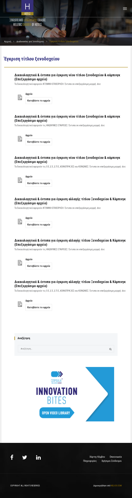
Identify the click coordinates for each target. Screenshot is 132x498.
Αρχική (7, 41)
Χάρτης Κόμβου (97, 456)
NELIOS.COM (116, 485)
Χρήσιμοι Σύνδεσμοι (112, 461)
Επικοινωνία (116, 456)
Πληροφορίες (90, 461)
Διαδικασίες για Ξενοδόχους (30, 41)
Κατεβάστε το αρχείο (38, 100)
